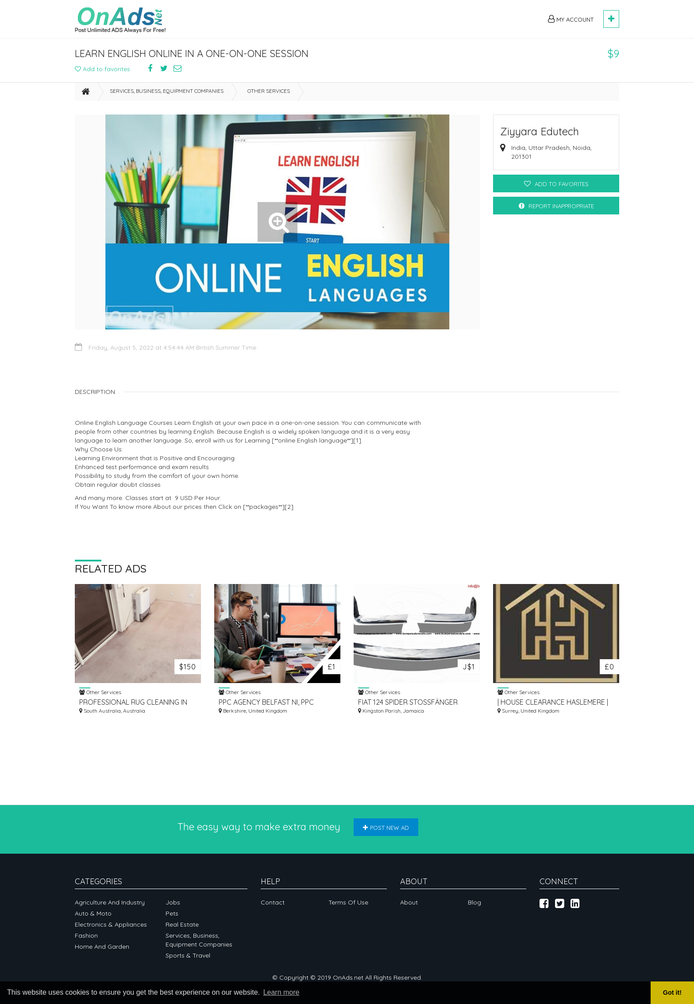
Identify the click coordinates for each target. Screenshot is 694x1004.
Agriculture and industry (110, 902)
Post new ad (386, 827)
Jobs (173, 902)
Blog (474, 902)
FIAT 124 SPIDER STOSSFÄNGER (408, 702)
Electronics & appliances (111, 924)
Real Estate (182, 924)
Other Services (268, 91)
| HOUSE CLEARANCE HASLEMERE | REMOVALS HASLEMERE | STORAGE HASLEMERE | (553, 702)
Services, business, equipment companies (167, 91)
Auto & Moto (93, 913)
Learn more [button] (281, 992)
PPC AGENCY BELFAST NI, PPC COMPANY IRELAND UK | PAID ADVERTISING (266, 702)
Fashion (86, 935)
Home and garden (102, 947)
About (409, 902)
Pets (172, 913)
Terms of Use (348, 902)
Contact (273, 902)
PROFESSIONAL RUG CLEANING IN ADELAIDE (133, 702)
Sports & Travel (188, 955)
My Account (571, 19)
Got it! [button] (672, 992)
